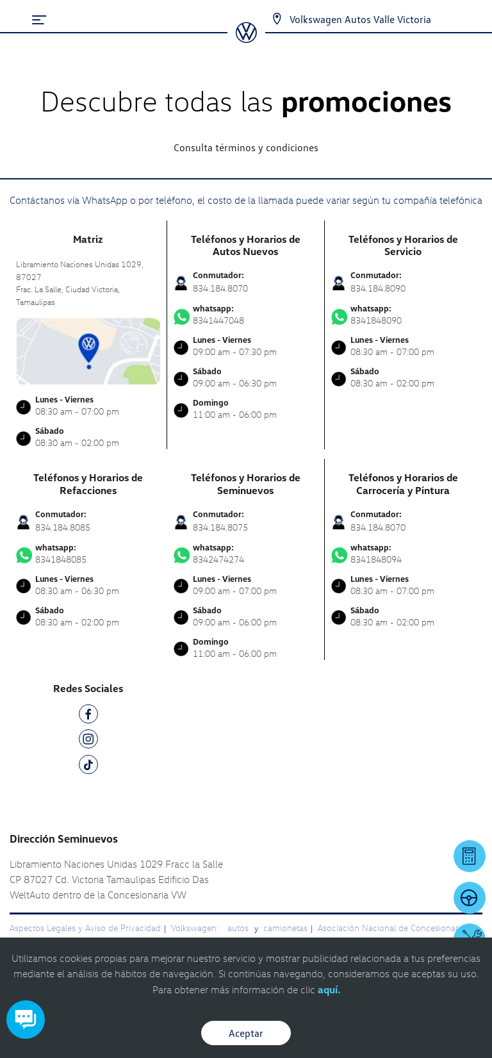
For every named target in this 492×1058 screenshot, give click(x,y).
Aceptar (246, 1033)
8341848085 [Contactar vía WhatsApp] (88, 554)
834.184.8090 (378, 288)
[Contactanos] (265, 19)
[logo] (246, 38)
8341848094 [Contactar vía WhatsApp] (403, 554)
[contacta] (88, 350)
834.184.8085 (62, 527)
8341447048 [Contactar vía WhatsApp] (246, 315)
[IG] (88, 741)
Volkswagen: (196, 927)
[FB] (88, 716)
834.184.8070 (220, 288)
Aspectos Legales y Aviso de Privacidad (85, 927)
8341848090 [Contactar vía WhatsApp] (403, 315)
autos (239, 927)
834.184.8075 (220, 527)
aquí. (329, 989)
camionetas (285, 927)
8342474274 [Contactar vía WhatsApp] (246, 554)
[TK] (88, 766)
